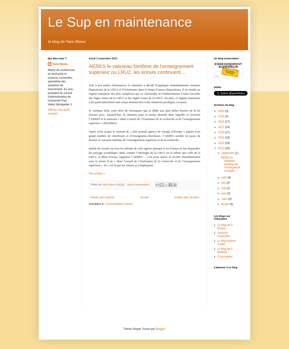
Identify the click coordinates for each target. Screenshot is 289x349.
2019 (221, 116)
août (224, 177)
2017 (221, 127)
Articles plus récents (102, 197)
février (225, 204)
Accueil (144, 197)
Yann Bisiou (60, 64)
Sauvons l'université (223, 234)
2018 (221, 121)
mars (224, 199)
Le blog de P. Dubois (225, 226)
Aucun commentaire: (138, 184)
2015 (221, 137)
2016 (221, 132)
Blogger (160, 329)
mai (224, 188)
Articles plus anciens (186, 197)
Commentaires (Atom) (119, 204)
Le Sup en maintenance (120, 22)
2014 (221, 143)
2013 (221, 148)
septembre (228, 153)
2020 (221, 111)
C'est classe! (225, 256)
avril (224, 193)
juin (223, 182)
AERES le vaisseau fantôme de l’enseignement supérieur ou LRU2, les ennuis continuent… (141, 69)
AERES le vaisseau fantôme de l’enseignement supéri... (230, 164)
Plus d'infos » (97, 173)
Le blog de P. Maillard (225, 250)
